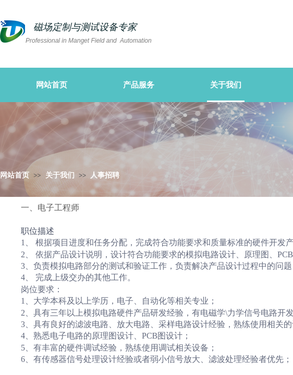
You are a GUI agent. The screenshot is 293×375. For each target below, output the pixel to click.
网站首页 (14, 175)
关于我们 (60, 175)
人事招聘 (104, 175)
